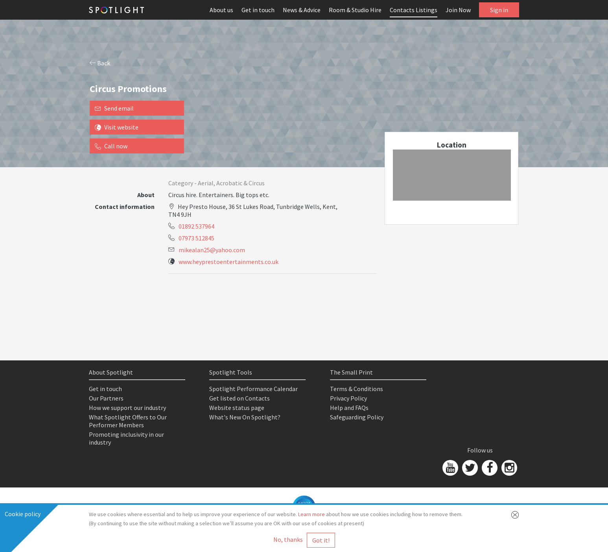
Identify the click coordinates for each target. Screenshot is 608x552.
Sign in (499, 10)
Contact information (125, 206)
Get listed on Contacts (239, 398)
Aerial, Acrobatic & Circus (231, 183)
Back (100, 63)
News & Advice (302, 10)
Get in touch (258, 10)
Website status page (236, 408)
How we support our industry (127, 408)
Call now (111, 146)
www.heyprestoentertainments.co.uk (228, 262)
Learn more (311, 514)
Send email (114, 108)
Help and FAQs (349, 408)
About (146, 195)
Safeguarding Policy (356, 417)
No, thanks (288, 539)
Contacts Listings (413, 10)
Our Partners (106, 398)
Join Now (458, 10)
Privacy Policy (348, 398)
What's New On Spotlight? (244, 417)
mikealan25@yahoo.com (212, 250)
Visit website (116, 127)
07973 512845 (196, 238)
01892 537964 (196, 226)
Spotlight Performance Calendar (253, 389)
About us (221, 10)
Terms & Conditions (356, 389)
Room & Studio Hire (355, 10)
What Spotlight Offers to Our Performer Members (128, 421)
